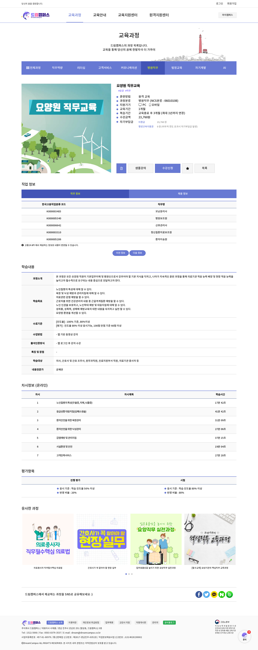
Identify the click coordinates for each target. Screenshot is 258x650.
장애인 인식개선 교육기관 (224, 633)
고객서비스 (105, 68)
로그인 (219, 3)
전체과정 (33, 68)
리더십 (81, 68)
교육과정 (74, 15)
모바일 (154, 105)
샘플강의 (140, 168)
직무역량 (57, 68)
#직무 (128, 90)
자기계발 (200, 68)
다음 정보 (137, 253)
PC (142, 105)
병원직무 (152, 68)
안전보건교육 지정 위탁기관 (225, 628)
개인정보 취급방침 (91, 622)
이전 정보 (120, 253)
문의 (244, 640)
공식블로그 (169, 622)
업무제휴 (109, 622)
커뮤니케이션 (129, 68)
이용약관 (73, 622)
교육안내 (99, 15)
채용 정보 (183, 193)
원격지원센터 (159, 15)
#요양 (121, 90)
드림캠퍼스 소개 (55, 622)
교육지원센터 (127, 15)
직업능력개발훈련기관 (225, 626)
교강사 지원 (125, 622)
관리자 (155, 622)
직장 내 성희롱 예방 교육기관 (225, 631)
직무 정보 (75, 193)
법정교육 (176, 68)
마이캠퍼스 (227, 15)
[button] (126, 574)
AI (224, 68)
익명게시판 (141, 622)
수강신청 (167, 168)
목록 (204, 168)
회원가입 (231, 3)
